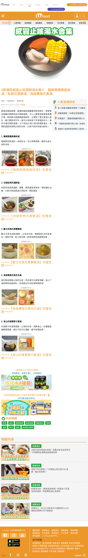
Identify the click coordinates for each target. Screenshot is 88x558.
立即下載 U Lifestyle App (78, 5)
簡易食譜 (29, 423)
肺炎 (11, 427)
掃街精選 (74, 530)
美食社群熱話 (74, 543)
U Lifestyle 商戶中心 (57, 9)
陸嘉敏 (23, 104)
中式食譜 (60, 23)
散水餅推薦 (47, 543)
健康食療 (19, 423)
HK (14, 5)
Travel (21, 5)
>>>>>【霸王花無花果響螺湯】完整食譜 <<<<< (26, 263)
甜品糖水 (39, 23)
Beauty (38, 5)
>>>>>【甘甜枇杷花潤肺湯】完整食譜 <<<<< (26, 217)
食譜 (48, 423)
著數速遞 (36, 530)
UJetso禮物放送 (77, 545)
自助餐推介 (37, 543)
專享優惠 (36, 535)
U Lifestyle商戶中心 (50, 535)
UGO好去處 (64, 545)
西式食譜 (71, 23)
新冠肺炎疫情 (28, 427)
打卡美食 (64, 533)
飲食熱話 (45, 530)
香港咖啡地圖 (53, 545)
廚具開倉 (28, 23)
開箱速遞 (64, 530)
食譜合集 (20, 101)
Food (29, 5)
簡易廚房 (5, 22)
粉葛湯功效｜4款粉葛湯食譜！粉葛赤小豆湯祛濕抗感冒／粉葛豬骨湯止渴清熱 (50, 490)
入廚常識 (17, 23)
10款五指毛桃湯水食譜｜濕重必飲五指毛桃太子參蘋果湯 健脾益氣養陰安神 (50, 451)
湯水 (11, 423)
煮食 (4, 423)
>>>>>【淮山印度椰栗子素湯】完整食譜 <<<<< (26, 356)
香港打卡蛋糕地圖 (39, 545)
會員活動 (74, 533)
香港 (4, 427)
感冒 (17, 427)
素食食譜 (82, 23)
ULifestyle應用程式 (57, 548)
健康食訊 (39, 423)
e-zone (55, 5)
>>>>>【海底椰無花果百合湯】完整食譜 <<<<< (26, 310)
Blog (46, 5)
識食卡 (77, 548)
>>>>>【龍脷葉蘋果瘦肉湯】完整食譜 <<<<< (26, 171)
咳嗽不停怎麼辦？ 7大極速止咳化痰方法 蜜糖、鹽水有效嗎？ (49, 470)
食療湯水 (49, 23)
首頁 (3, 101)
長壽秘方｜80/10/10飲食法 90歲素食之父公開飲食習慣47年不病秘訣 (50, 509)
